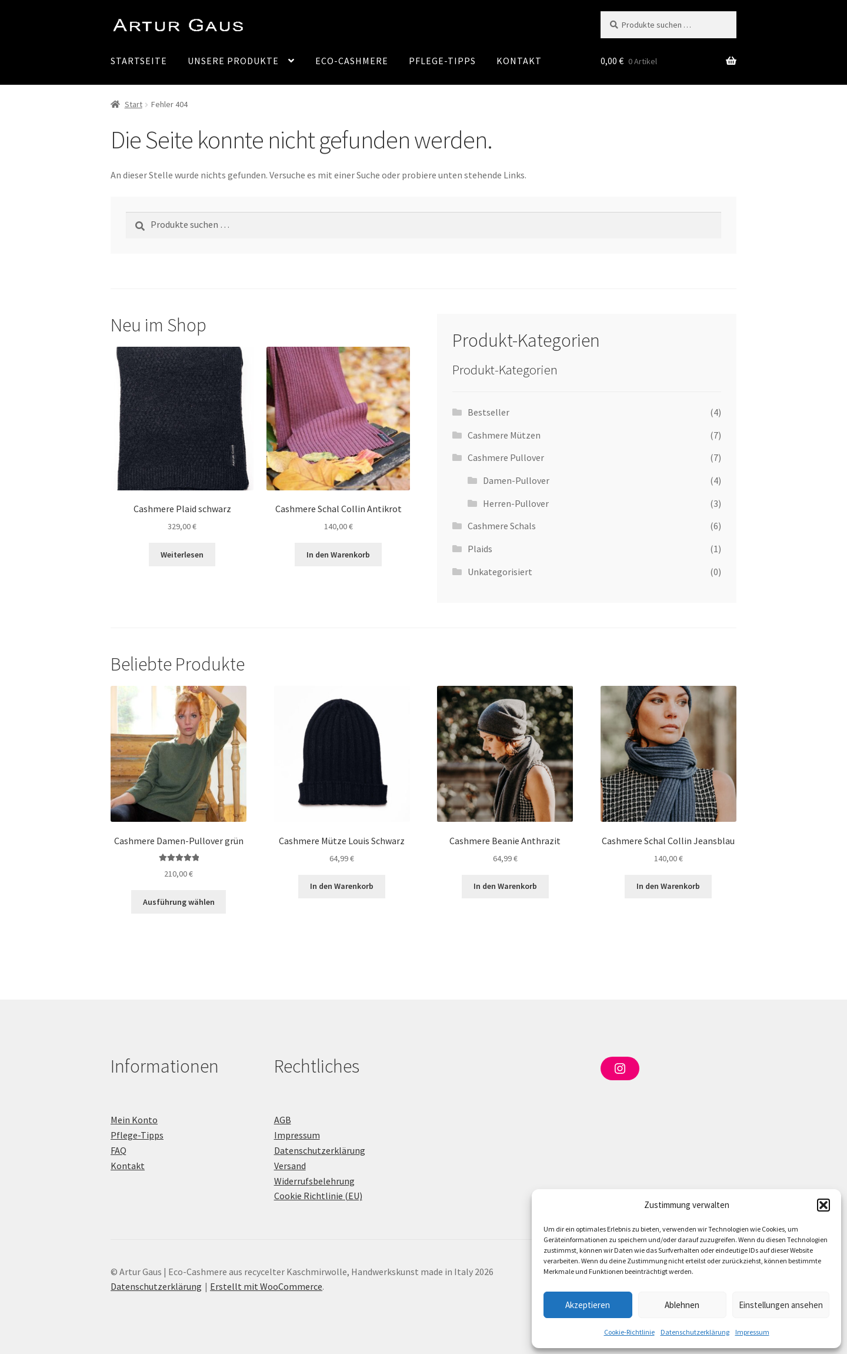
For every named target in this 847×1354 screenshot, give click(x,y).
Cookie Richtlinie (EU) (318, 1196)
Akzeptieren (587, 1304)
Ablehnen (682, 1304)
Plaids (480, 549)
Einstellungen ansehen (781, 1304)
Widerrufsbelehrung (314, 1181)
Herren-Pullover (516, 503)
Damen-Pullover (516, 480)
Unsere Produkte (233, 61)
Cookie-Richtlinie (629, 1332)
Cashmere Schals (502, 526)
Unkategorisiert (500, 572)
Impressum (752, 1332)
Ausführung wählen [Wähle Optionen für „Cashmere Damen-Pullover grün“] (179, 902)
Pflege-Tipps (442, 61)
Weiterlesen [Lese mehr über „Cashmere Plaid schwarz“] (182, 554)
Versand (290, 1166)
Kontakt (519, 61)
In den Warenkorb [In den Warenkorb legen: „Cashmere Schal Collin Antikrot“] (338, 554)
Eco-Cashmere (351, 61)
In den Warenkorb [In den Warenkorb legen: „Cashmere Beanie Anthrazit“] (505, 886)
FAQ (118, 1150)
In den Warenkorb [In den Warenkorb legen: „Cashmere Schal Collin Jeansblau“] (668, 886)
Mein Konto (134, 1120)
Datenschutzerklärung (695, 1332)
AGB (282, 1120)
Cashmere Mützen (504, 435)
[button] (823, 1205)
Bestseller (488, 412)
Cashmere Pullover (506, 457)
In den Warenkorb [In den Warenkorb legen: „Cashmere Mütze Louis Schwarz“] (342, 886)
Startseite (139, 61)
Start (133, 104)
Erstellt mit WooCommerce (266, 1286)
